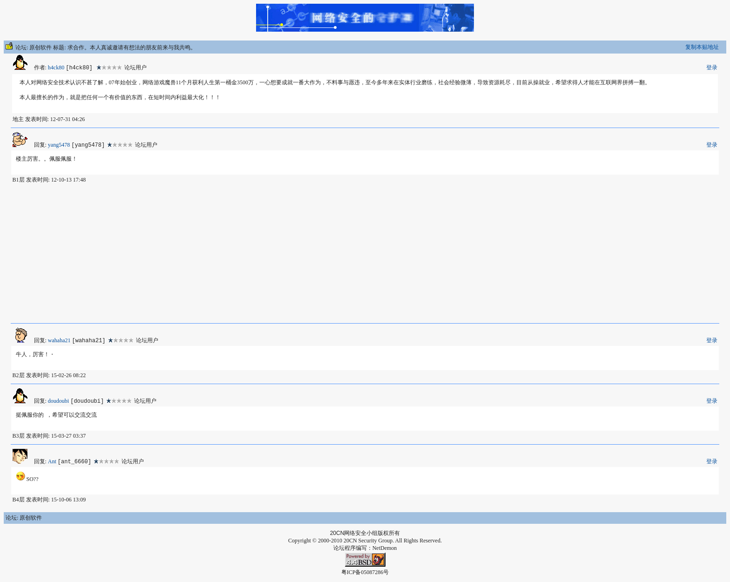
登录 (711, 67)
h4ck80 (56, 67)
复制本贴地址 (702, 47)
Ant (52, 461)
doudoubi (58, 401)
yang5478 (59, 145)
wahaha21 (59, 340)
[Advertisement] (365, 253)
